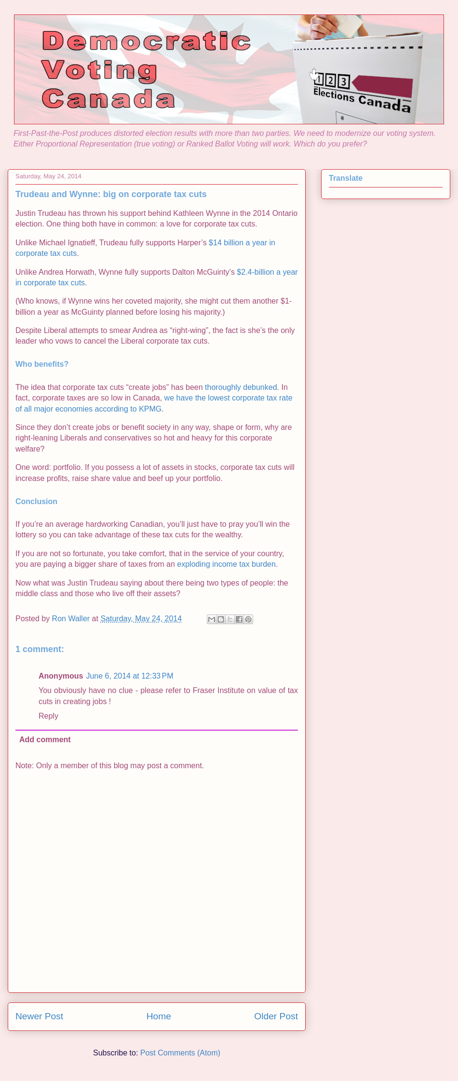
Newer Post (39, 1016)
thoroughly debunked (241, 387)
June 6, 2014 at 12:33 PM (129, 676)
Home (159, 1016)
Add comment (45, 739)
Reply (48, 716)
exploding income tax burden (226, 564)
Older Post (276, 1016)
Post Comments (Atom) (180, 1053)
